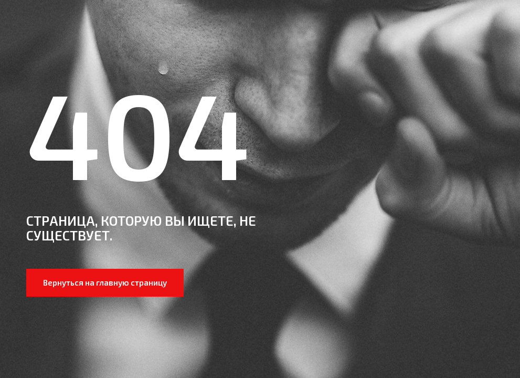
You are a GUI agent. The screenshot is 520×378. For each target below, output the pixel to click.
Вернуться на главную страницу (105, 282)
